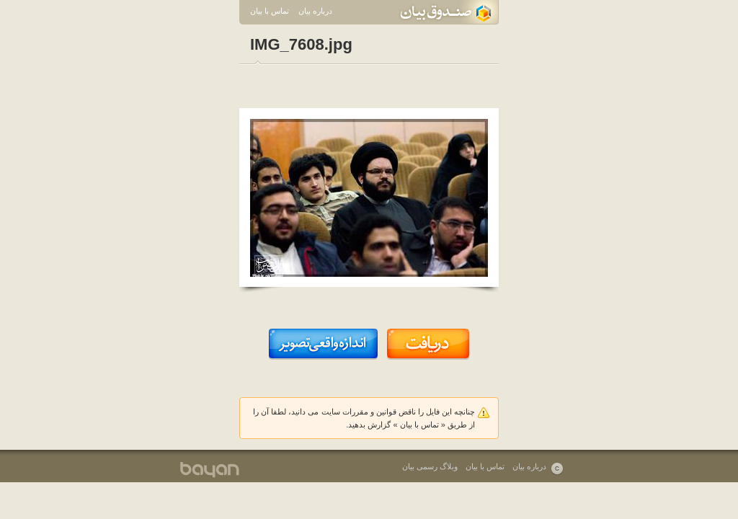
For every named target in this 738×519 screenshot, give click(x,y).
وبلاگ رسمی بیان (430, 466)
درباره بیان (315, 10)
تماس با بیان (269, 10)
